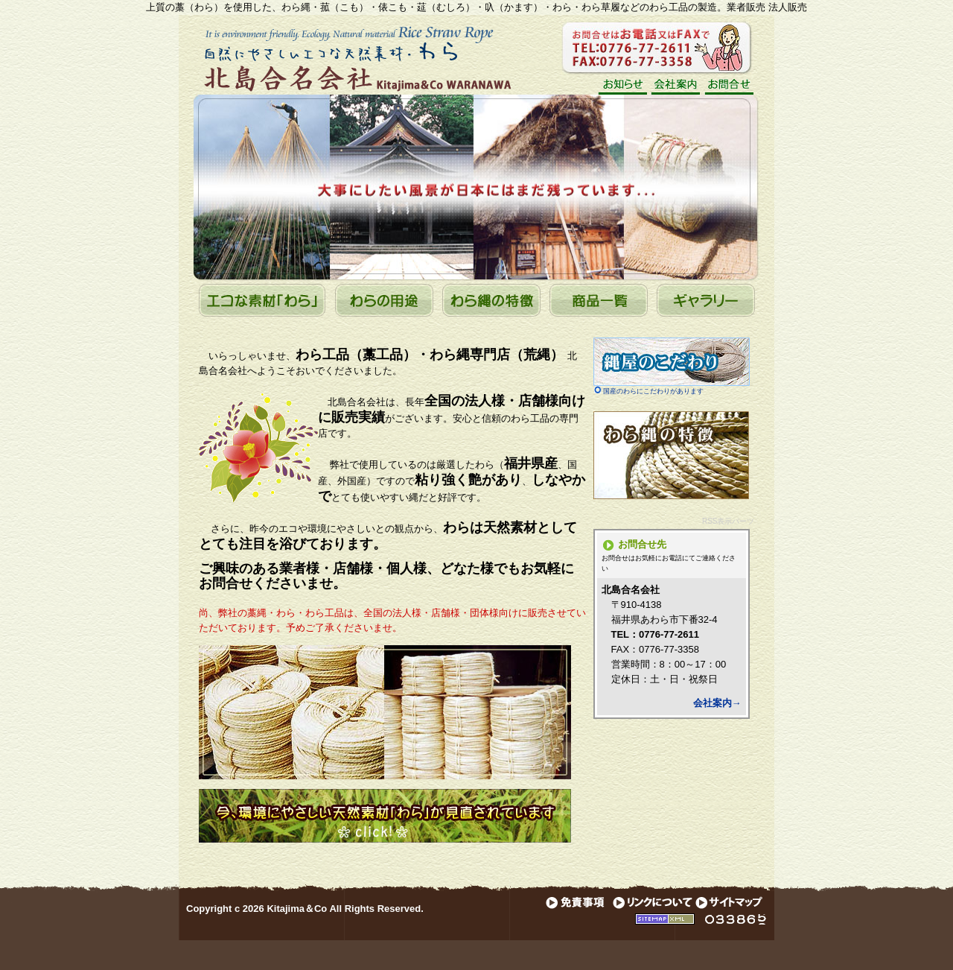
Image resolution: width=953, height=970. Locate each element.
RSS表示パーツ (728, 521)
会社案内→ (717, 703)
